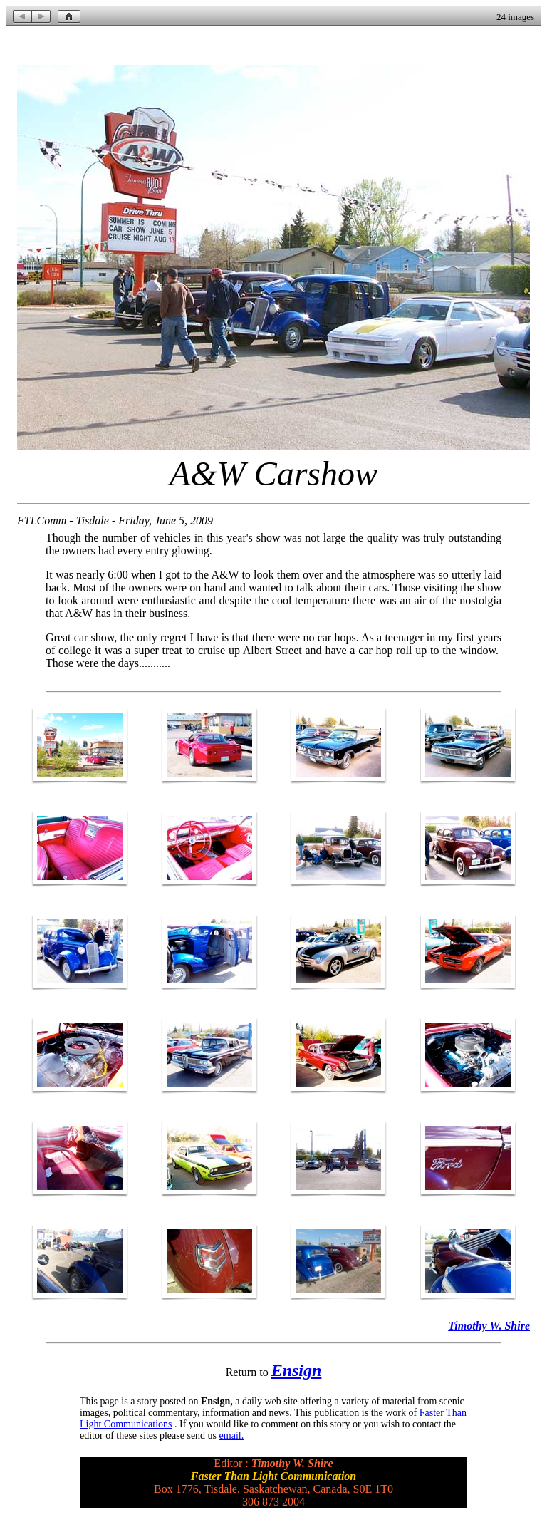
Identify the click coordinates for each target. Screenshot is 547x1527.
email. (231, 1435)
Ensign (296, 1370)
